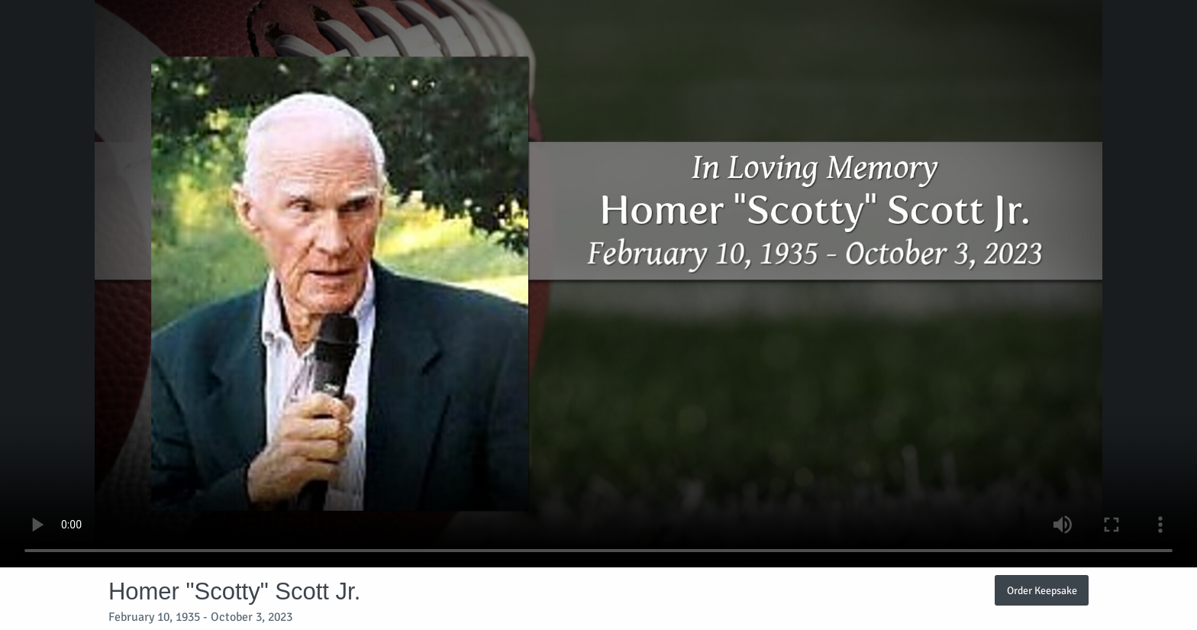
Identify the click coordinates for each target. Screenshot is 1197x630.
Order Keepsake (1042, 590)
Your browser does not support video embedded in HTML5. (598, 283)
